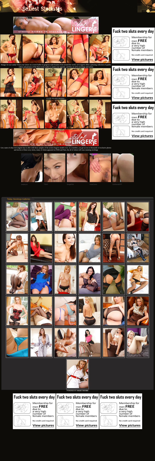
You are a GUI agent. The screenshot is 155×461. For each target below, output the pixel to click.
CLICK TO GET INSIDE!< (56, 98)
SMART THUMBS (82, 390)
